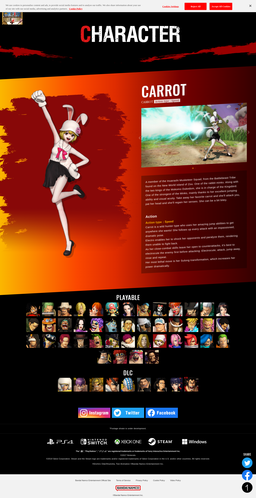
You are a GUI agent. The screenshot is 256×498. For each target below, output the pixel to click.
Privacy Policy (142, 480)
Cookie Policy (159, 480)
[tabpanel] (194, 143)
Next (247, 140)
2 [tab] (195, 176)
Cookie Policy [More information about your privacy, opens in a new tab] (76, 5)
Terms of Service (123, 480)
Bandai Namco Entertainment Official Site (93, 480)
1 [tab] (192, 176)
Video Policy (175, 480)
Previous (140, 146)
